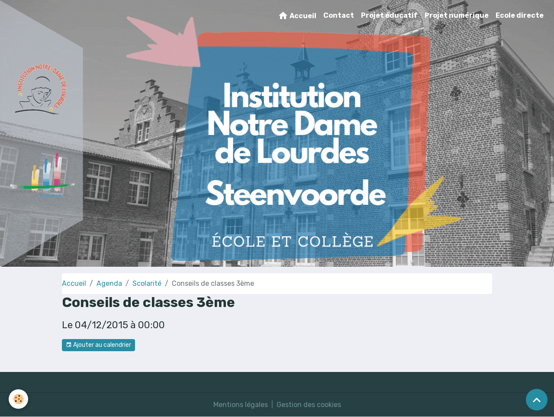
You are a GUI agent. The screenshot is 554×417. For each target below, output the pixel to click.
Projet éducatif (389, 15)
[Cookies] (18, 399)
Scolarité (146, 283)
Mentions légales (240, 405)
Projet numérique (457, 15)
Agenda (109, 283)
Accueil (297, 15)
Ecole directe (520, 15)
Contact (338, 15)
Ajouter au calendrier (98, 345)
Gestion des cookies (309, 405)
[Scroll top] (537, 400)
